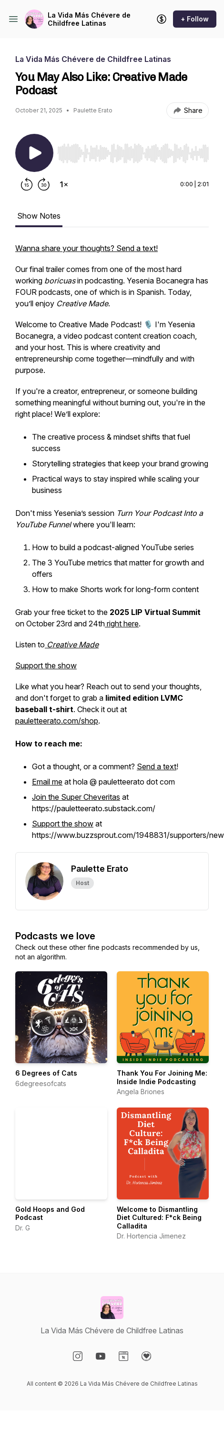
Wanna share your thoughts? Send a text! (86, 248)
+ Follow (195, 19)
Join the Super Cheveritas (76, 797)
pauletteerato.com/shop (56, 720)
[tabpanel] (112, 547)
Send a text (156, 766)
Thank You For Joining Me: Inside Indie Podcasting (162, 1077)
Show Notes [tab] (39, 216)
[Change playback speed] (63, 184)
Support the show (46, 665)
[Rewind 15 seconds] (26, 184)
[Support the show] (161, 19)
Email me (47, 781)
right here (122, 623)
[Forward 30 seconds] (44, 184)
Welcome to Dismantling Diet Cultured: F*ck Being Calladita (159, 1217)
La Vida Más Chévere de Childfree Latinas (89, 19)
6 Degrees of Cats (46, 1073)
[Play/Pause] (34, 153)
